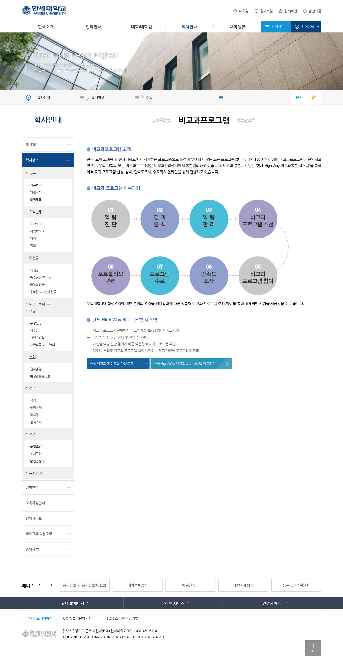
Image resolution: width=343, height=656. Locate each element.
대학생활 (237, 26)
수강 (32, 311)
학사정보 (98, 98)
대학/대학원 (141, 26)
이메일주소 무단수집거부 (120, 618)
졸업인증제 (37, 461)
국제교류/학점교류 (39, 534)
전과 (33, 246)
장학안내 (32, 487)
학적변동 (35, 212)
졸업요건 (36, 446)
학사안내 (189, 26)
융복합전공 (37, 284)
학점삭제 (36, 407)
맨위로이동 (313, 648)
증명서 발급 (34, 549)
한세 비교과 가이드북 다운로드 (111, 364)
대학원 (243, 11)
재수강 (34, 330)
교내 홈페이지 (72, 603)
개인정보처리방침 (39, 618)
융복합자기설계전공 (43, 292)
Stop (45, 585)
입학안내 (94, 26)
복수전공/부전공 (40, 277)
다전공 (34, 258)
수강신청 (36, 323)
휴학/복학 (36, 224)
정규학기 (36, 185)
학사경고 (36, 415)
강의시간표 (34, 518)
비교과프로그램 (40, 376)
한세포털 (266, 11)
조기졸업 (36, 454)
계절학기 (36, 192)
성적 (32, 388)
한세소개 (46, 26)
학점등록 (36, 200)
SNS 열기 (298, 97)
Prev (39, 585)
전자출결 (36, 369)
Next (52, 585)
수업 (149, 98)
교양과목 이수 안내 (42, 345)
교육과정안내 (35, 503)
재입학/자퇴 (37, 231)
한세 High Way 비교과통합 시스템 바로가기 (185, 364)
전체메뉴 (277, 26)
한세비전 (290, 11)
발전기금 (315, 11)
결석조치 (36, 422)
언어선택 (307, 26)
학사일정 (32, 144)
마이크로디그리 (40, 304)
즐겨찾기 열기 (313, 97)
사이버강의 (37, 337)
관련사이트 (272, 603)
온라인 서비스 (172, 603)
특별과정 (35, 473)
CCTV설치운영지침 (77, 618)
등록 (32, 173)
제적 (33, 238)
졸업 (32, 434)
